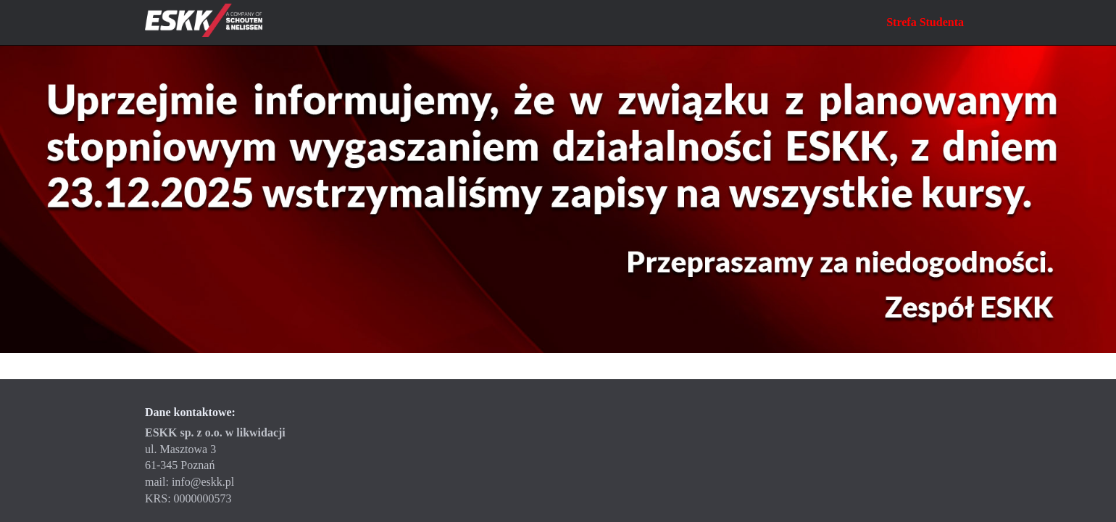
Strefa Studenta (925, 22)
